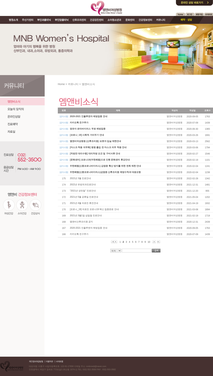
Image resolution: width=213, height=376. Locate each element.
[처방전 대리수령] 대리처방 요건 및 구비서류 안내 (95, 153)
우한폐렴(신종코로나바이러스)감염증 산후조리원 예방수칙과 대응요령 (105, 172)
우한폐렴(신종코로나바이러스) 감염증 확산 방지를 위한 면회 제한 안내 (105, 166)
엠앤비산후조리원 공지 (81, 221)
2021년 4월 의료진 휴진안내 (84, 203)
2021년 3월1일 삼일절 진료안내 (86, 215)
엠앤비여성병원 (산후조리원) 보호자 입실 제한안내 (95, 141)
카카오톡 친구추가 (79, 122)
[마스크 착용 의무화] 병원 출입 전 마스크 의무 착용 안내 (98, 147)
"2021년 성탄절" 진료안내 (83, 190)
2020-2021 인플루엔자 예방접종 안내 (88, 116)
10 (149, 242)
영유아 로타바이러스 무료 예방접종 (87, 128)
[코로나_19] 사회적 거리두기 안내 (87, 135)
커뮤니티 (73, 84)
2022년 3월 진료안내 (80, 178)
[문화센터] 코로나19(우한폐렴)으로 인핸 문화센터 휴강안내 (100, 159)
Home (61, 84)
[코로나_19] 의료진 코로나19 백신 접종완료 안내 (94, 209)
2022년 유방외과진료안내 (83, 184)
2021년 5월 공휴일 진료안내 (84, 197)
